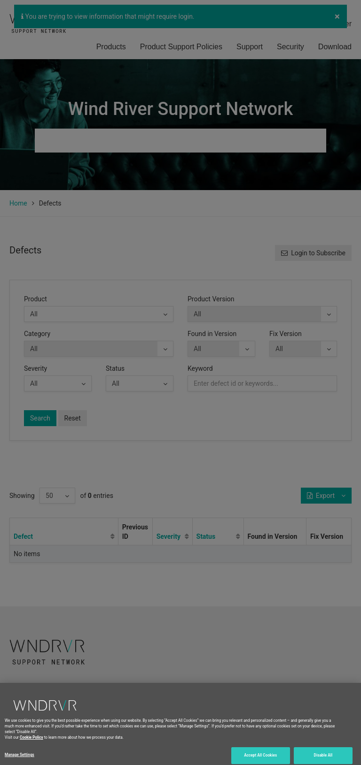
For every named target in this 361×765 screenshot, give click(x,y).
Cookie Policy (31, 754)
